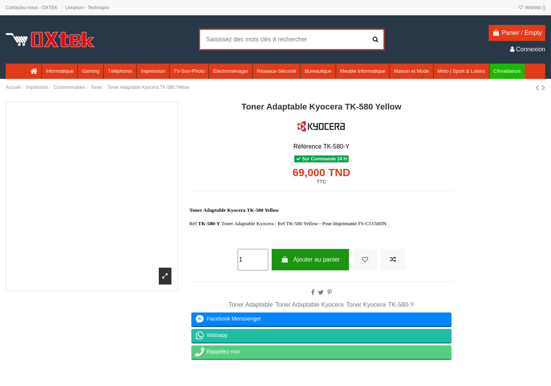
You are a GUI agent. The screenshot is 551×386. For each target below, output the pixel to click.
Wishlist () (531, 7)
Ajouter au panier (310, 259)
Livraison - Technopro (87, 7)
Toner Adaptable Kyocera (309, 304)
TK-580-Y (401, 304)
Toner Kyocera (366, 304)
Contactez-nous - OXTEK (32, 7)
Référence (307, 146)
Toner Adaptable (250, 304)
